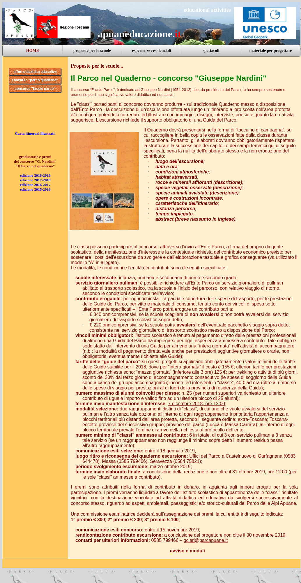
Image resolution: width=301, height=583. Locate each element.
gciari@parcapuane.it (206, 540)
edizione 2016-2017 (35, 184)
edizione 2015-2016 (35, 189)
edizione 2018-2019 (35, 175)
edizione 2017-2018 (35, 180)
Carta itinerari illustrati (34, 133)
